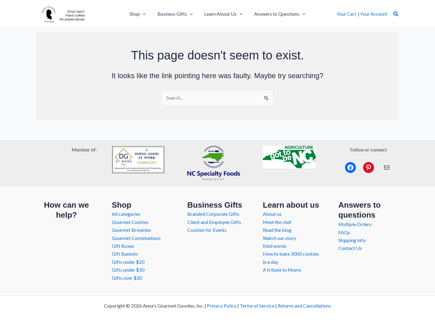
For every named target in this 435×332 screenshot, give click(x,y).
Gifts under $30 (128, 270)
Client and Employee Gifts (214, 222)
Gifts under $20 (128, 262)
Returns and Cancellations (304, 305)
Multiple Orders (355, 224)
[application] (146, 14)
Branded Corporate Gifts (213, 214)
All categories (126, 214)
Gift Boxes (123, 246)
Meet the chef (277, 222)
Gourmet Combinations (136, 238)
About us (272, 214)
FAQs (344, 232)
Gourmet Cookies (130, 222)
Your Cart (346, 14)
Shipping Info (352, 240)
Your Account (373, 14)
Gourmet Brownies (131, 230)
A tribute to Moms (282, 270)
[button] (396, 14)
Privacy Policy (222, 305)
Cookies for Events (207, 230)
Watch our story (279, 238)
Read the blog (277, 230)
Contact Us (350, 248)
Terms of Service (257, 305)
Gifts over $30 (127, 278)
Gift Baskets (125, 254)
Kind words (274, 246)
